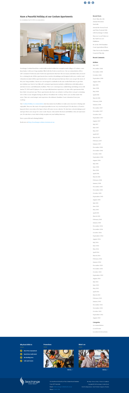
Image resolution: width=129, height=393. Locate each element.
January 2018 (97, 104)
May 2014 (96, 249)
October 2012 (97, 311)
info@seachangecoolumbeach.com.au (62, 387)
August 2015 (96, 200)
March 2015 (96, 216)
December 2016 (98, 147)
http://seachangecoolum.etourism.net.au (41, 122)
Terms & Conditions (104, 381)
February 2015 (97, 219)
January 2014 (97, 262)
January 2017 (97, 144)
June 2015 (96, 206)
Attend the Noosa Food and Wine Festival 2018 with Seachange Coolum (100, 30)
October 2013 (97, 272)
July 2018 (95, 85)
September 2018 (98, 78)
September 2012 (98, 314)
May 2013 (96, 288)
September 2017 (98, 118)
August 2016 (96, 160)
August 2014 (97, 239)
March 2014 (96, 255)
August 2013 (96, 278)
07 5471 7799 (104, 3)
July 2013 (95, 282)
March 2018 (96, 98)
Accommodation (40, 20)
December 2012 (98, 305)
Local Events (97, 328)
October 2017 (97, 114)
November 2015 (98, 190)
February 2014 (97, 259)
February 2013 (97, 298)
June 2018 (96, 88)
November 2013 (98, 268)
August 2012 (96, 318)
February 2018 (97, 101)
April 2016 (96, 173)
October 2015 (97, 193)
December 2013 (98, 265)
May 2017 (96, 131)
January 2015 (97, 223)
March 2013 (96, 295)
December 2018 (98, 68)
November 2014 (98, 229)
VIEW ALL (69, 370)
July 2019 (95, 65)
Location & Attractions (100, 332)
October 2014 (97, 232)
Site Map (89, 381)
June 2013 (96, 285)
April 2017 (96, 134)
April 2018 (96, 95)
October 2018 (97, 75)
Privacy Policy (95, 381)
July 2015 (95, 203)
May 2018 (96, 91)
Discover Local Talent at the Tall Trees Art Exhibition (100, 38)
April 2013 (96, 291)
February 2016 (97, 180)
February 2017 (97, 140)
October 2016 (97, 154)
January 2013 (97, 301)
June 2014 (96, 245)
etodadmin (24, 20)
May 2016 (96, 170)
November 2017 (98, 111)
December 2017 (98, 108)
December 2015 (98, 186)
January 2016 (97, 183)
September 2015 (98, 196)
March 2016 (96, 177)
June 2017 (96, 127)
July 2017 (95, 124)
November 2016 (98, 150)
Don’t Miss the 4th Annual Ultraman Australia (98, 21)
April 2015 (96, 213)
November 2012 (98, 308)
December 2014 (98, 226)
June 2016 (96, 167)
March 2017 (96, 137)
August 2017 (96, 121)
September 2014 (98, 236)
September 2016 (98, 157)
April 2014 (96, 252)
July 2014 (95, 242)
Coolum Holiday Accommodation (33, 104)
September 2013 (98, 275)
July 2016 (95, 163)
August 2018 (96, 81)
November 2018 (98, 72)
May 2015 (96, 209)
